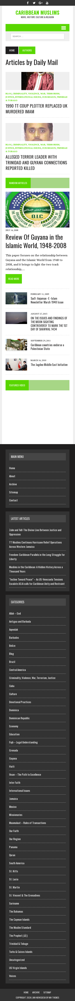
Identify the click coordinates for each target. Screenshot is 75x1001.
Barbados (14, 637)
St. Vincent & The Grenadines (24, 895)
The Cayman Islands (19, 919)
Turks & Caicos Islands (20, 952)
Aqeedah (13, 629)
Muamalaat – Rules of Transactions (27, 823)
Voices (12, 976)
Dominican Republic (19, 718)
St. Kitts (13, 871)
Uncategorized (17, 960)
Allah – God (15, 613)
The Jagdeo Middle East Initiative (49, 364)
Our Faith (14, 831)
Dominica (14, 710)
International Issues (28, 97)
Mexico (13, 807)
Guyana (13, 758)
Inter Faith (14, 782)
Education (14, 734)
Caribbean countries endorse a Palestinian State (47, 347)
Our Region (49, 97)
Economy (13, 726)
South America (16, 863)
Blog (9, 93)
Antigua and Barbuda (20, 621)
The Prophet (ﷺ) (18, 935)
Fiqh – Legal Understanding (23, 742)
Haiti (12, 766)
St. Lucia (13, 879)
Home (12, 468)
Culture (13, 694)
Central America (17, 670)
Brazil (12, 662)
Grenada (13, 750)
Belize (12, 645)
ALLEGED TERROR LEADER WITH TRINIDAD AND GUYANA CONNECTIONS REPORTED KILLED (36, 162)
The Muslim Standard (20, 927)
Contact (13, 500)
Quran (12, 855)
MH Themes (54, 997)
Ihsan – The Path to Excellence (25, 774)
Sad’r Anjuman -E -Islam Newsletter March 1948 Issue (47, 300)
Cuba (11, 686)
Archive (13, 484)
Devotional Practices (20, 702)
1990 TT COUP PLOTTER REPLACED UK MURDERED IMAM (36, 108)
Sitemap (13, 492)
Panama (13, 847)
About (12, 476)
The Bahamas (16, 911)
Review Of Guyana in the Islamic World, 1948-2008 (36, 241)
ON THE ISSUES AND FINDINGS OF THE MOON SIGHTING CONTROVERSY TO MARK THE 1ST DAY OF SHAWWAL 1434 (49, 323)
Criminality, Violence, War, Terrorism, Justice (32, 678)
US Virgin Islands (18, 968)
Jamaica (13, 799)
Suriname (14, 903)
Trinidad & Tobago (18, 944)
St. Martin (14, 887)
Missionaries (15, 815)
